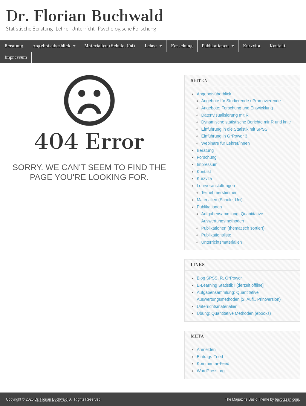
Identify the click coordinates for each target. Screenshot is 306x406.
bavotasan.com (287, 399)
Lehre (151, 45)
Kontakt (277, 45)
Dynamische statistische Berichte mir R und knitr (246, 122)
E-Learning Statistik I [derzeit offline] (230, 285)
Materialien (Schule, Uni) (110, 45)
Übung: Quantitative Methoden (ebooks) (234, 313)
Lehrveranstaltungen (216, 185)
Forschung (182, 45)
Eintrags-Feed (210, 356)
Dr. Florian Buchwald (84, 16)
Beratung (13, 45)
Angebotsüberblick (51, 45)
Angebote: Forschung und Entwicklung (237, 108)
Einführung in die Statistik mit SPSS (234, 129)
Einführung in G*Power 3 (224, 136)
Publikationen (215, 45)
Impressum (15, 57)
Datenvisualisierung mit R (225, 115)
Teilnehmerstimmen (219, 192)
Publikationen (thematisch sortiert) (232, 228)
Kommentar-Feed (213, 363)
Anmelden (206, 349)
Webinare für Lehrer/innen (225, 143)
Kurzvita (251, 45)
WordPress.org (210, 370)
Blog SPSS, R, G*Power (219, 278)
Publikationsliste (216, 235)
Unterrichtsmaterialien (221, 242)
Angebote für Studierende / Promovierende (241, 100)
